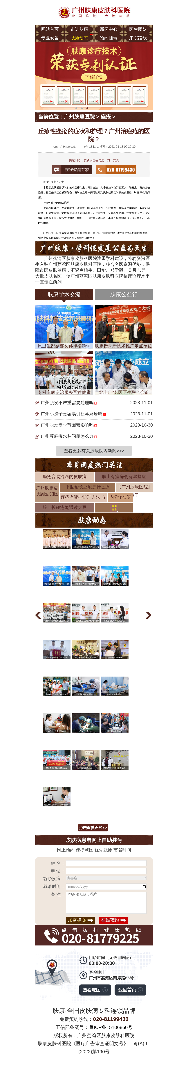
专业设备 (50, 37)
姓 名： (58, 863)
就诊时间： (54, 886)
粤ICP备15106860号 (110, 1027)
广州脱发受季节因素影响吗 (67, 425)
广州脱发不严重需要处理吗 (67, 402)
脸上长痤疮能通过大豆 (65, 507)
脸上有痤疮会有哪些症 (124, 476)
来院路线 (138, 37)
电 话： (58, 870)
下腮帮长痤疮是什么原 (88, 486)
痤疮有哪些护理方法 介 (83, 497)
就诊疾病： (54, 878)
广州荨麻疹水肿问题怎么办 (67, 436)
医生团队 (138, 29)
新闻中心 (109, 29)
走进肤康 (79, 29)
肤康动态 (79, 37)
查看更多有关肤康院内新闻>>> (94, 450)
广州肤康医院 (79, 117)
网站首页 (50, 29)
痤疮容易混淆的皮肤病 (65, 476)
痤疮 (106, 117)
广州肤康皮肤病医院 (55, 233)
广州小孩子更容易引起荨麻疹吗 (71, 413)
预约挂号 (109, 37)
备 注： (58, 894)
